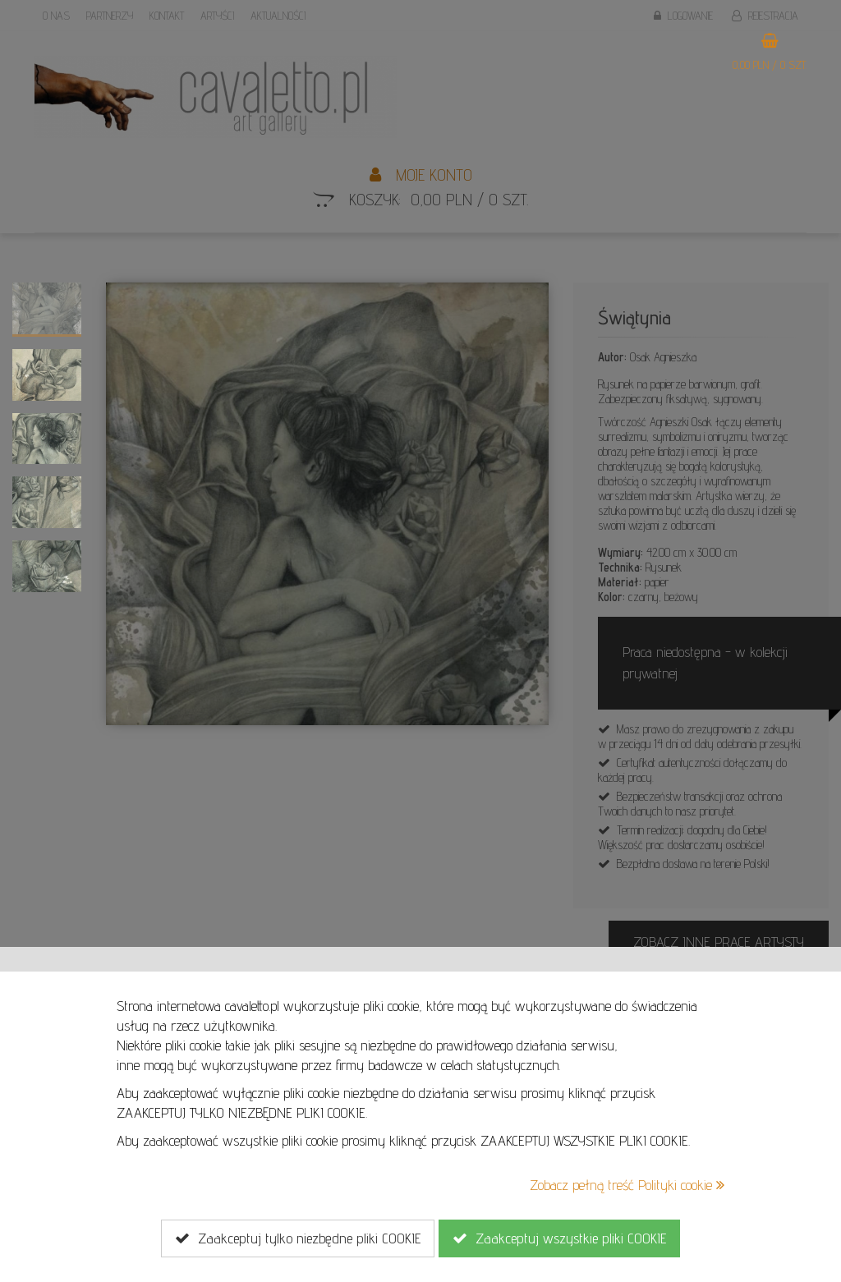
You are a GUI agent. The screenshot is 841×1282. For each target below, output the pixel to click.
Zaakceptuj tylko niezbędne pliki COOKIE (297, 1238)
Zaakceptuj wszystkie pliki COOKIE (559, 1238)
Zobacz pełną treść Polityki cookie (627, 1184)
